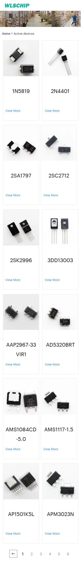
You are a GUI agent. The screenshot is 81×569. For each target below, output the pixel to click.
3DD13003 (60, 259)
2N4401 (60, 90)
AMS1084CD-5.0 (21, 433)
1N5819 (21, 90)
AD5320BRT (60, 344)
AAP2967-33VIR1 (21, 349)
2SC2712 (59, 175)
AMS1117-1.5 (58, 429)
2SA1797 (21, 175)
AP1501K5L (21, 513)
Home (6, 33)
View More (12, 110)
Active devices (24, 33)
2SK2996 (21, 259)
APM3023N (60, 513)
